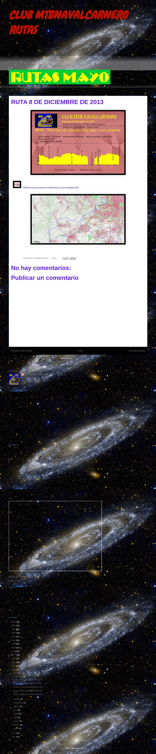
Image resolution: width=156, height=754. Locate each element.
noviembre (18, 676)
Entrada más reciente (22, 350)
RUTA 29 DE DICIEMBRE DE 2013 (28, 694)
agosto (17, 706)
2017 (14, 655)
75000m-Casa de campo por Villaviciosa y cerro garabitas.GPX (51, 187)
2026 (14, 622)
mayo (16, 714)
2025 (14, 625)
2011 (14, 737)
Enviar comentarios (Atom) (84, 358)
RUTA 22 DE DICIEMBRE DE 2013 (28, 691)
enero (16, 728)
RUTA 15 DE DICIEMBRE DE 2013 (28, 687)
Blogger (86, 748)
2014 (14, 666)
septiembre (19, 703)
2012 (14, 733)
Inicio (80, 350)
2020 (14, 644)
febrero (17, 725)
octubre (17, 699)
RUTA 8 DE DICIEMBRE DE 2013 (27, 683)
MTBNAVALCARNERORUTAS (37, 375)
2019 (14, 647)
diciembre (18, 673)
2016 (14, 658)
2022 (14, 636)
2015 (14, 662)
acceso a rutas (15, 581)
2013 (14, 669)
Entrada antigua (137, 350)
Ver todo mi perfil (29, 378)
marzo (17, 721)
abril (16, 717)
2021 (14, 640)
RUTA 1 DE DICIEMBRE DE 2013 (27, 680)
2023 (14, 633)
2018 (14, 651)
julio (16, 710)
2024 (14, 629)
